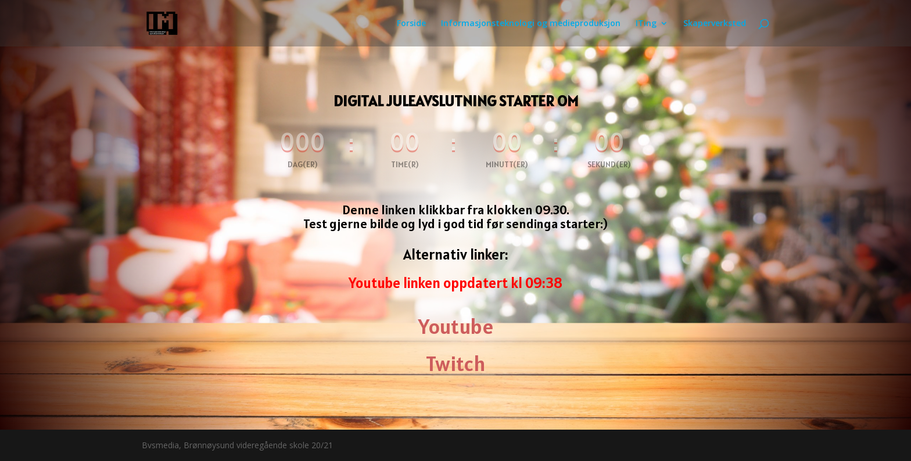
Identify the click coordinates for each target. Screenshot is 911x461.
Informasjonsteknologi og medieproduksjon (531, 23)
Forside (411, 23)
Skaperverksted (714, 23)
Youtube (455, 326)
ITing (646, 23)
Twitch (456, 363)
